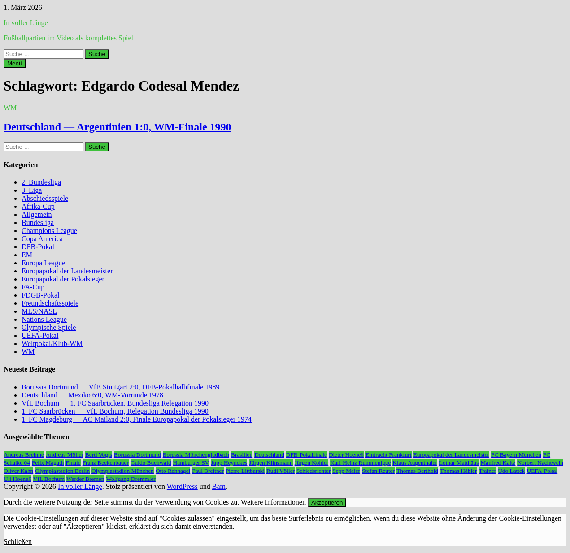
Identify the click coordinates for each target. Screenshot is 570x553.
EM (27, 255)
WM (10, 108)
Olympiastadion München (122, 470)
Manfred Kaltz (497, 462)
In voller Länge (26, 22)
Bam (219, 486)
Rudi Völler (280, 470)
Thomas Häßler (458, 470)
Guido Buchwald (151, 462)
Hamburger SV (191, 462)
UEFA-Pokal (40, 335)
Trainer (487, 470)
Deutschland (269, 454)
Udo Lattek (511, 470)
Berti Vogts (98, 454)
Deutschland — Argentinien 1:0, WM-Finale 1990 (117, 127)
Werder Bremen (85, 478)
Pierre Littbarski (245, 470)
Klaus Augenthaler (414, 462)
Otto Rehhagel (173, 470)
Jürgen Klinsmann (270, 462)
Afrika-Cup (38, 206)
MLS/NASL (39, 311)
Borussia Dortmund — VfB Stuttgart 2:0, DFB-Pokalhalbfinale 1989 (120, 387)
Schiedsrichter (313, 470)
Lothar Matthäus (459, 462)
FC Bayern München (516, 454)
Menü (14, 63)
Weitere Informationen (273, 502)
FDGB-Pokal (40, 295)
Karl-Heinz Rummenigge (360, 462)
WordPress (182, 486)
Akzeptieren (327, 502)
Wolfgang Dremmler (130, 478)
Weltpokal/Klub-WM (52, 343)
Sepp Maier (346, 470)
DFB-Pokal (38, 247)
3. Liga (32, 190)
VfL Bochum (49, 478)
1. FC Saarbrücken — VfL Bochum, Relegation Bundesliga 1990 (115, 411)
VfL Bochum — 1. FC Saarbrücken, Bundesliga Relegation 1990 (115, 403)
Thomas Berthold (417, 470)
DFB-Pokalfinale (306, 454)
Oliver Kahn (18, 470)
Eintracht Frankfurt (388, 454)
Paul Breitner (208, 470)
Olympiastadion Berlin (62, 470)
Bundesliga (38, 222)
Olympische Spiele (49, 327)
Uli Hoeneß (17, 478)
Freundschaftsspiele (50, 303)
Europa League (43, 263)
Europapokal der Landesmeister (67, 271)
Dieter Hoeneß (346, 454)
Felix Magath (48, 462)
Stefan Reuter (378, 470)
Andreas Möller (64, 454)
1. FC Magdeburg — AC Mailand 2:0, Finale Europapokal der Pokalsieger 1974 (137, 419)
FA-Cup (33, 287)
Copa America (42, 238)
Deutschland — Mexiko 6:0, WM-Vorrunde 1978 (92, 395)
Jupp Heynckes (229, 462)
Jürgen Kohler (312, 462)
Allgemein (37, 214)
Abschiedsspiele (45, 198)
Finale (72, 462)
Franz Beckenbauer (106, 462)
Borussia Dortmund (137, 454)
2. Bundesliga (41, 182)
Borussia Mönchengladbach (196, 454)
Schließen (18, 541)
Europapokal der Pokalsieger (63, 279)
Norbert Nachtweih (540, 462)
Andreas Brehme (24, 454)
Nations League (44, 319)
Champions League (49, 230)
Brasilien (241, 454)
